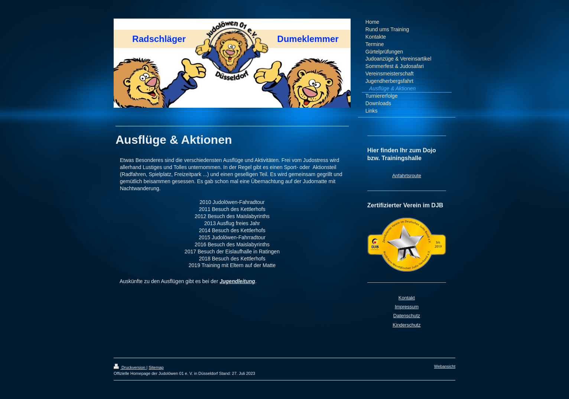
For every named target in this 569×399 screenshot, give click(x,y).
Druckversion (130, 367)
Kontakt (407, 298)
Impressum (407, 306)
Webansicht (444, 366)
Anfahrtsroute (406, 175)
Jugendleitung (237, 281)
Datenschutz (406, 315)
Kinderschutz (406, 325)
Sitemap (156, 367)
